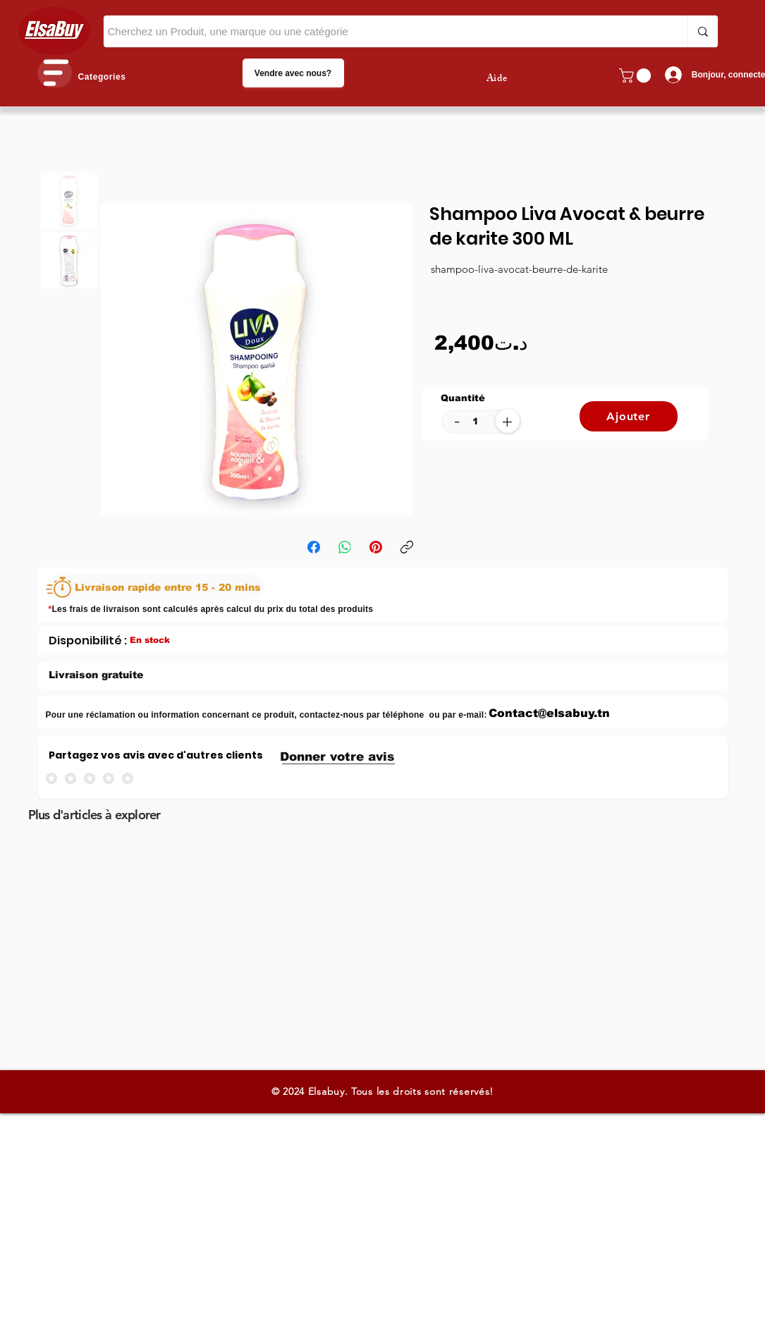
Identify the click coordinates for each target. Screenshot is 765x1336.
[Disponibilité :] (88, 640)
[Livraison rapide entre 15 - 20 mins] (155, 587)
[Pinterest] (375, 547)
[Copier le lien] (406, 547)
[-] (457, 420)
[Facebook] (313, 547)
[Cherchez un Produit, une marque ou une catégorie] (383, 31)
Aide (497, 79)
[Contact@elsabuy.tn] (550, 713)
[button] (54, 73)
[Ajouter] (629, 416)
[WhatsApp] (344, 547)
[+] (508, 421)
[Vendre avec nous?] (293, 73)
